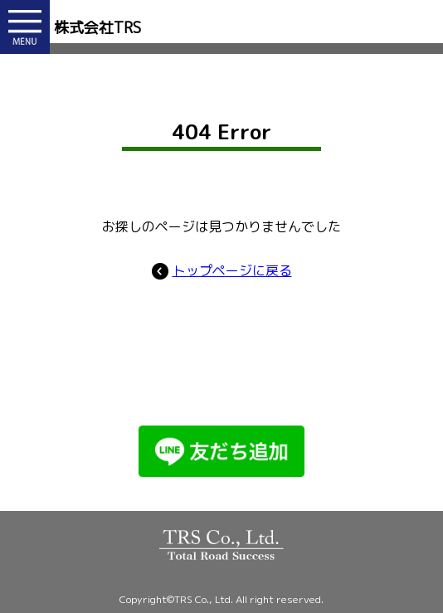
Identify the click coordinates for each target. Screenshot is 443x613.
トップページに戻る (222, 270)
